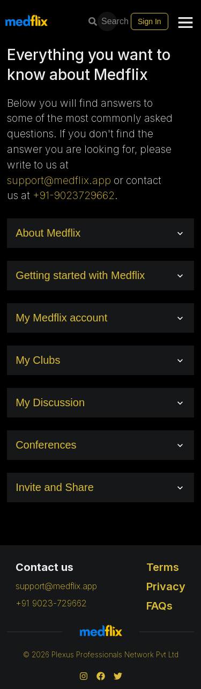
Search (108, 21)
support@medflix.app (59, 180)
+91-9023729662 (74, 195)
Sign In (149, 21)
